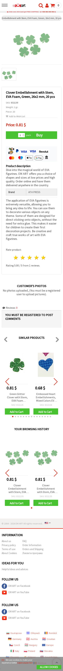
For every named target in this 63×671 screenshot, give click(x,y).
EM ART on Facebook (16, 586)
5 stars (43, 257)
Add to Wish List (15, 116)
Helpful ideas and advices (15, 569)
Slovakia (46, 651)
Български (14, 633)
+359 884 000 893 (48, 12)
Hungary (31, 645)
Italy (15, 651)
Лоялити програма (32, 553)
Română (50, 633)
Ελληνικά (33, 633)
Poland (29, 651)
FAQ (24, 541)
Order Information (31, 545)
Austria (32, 639)
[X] (3, 660)
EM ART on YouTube (15, 592)
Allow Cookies (49, 667)
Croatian (48, 639)
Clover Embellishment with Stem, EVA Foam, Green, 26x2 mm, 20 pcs (17, 489)
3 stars (29, 257)
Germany (15, 639)
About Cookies (9, 553)
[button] (12, 416)
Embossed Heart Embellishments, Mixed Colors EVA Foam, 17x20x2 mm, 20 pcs (46, 397)
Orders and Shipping (33, 549)
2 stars (22, 257)
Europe (48, 645)
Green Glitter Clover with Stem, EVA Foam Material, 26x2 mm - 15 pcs (17, 397)
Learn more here (25, 662)
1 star (16, 257)
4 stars (36, 257)
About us (6, 541)
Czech (14, 645)
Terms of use (8, 549)
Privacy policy (9, 545)
